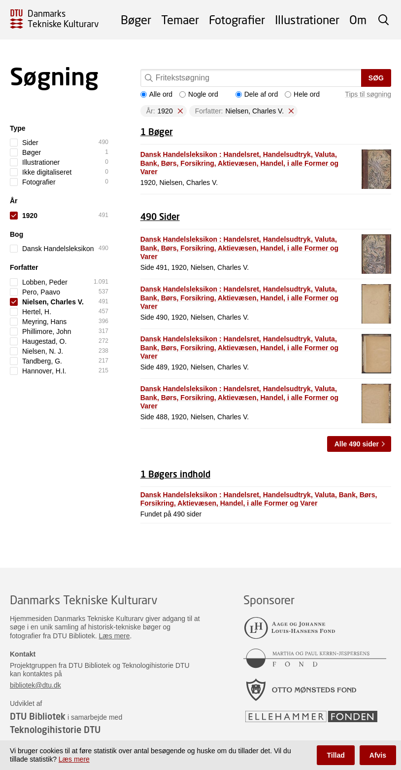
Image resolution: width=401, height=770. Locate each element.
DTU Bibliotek (38, 716)
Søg (376, 78)
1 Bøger (156, 131)
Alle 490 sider (356, 444)
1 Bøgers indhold (175, 474)
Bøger (136, 19)
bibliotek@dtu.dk (35, 685)
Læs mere (114, 636)
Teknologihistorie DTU (55, 729)
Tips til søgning (368, 94)
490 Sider (160, 216)
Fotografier (237, 19)
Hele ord (302, 94)
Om (358, 19)
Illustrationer (307, 19)
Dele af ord (256, 94)
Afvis (377, 755)
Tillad (335, 755)
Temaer (180, 19)
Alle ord (156, 94)
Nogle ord (198, 94)
